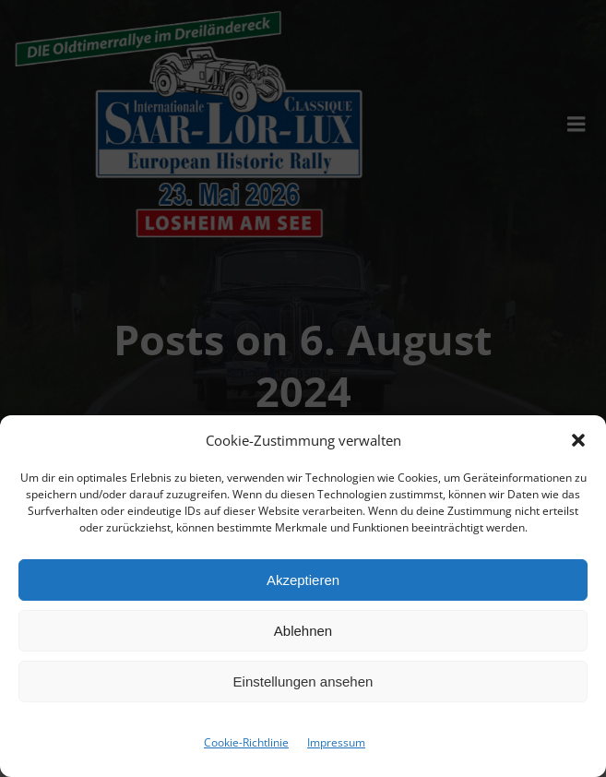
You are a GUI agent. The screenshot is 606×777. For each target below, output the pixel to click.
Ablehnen (303, 631)
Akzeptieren (303, 580)
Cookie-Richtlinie (246, 742)
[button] (578, 440)
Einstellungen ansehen (303, 681)
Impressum (336, 742)
